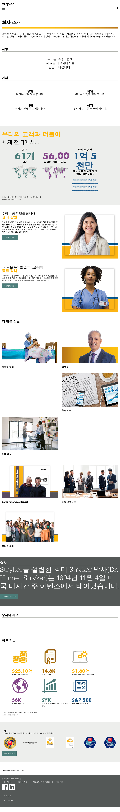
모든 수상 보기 (9, 753)
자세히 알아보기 (10, 237)
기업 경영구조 (69, 501)
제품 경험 (7, 795)
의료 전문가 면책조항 (41, 782)
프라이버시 (8, 782)
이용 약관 (59, 782)
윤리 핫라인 (8, 800)
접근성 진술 (22, 782)
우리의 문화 (8, 546)
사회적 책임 (8, 367)
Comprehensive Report (15, 501)
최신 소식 (67, 410)
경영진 (65, 366)
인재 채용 (7, 454)
